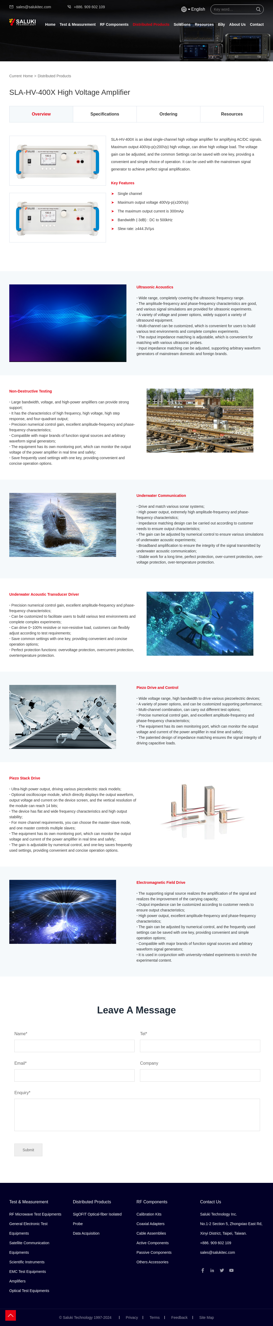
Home (50, 24)
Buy (221, 24)
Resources (204, 24)
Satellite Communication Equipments (29, 1248)
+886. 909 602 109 (86, 7)
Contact (257, 24)
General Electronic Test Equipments (28, 1228)
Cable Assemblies (151, 1233)
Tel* (197, 1039)
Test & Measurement (78, 24)
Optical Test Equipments (29, 1291)
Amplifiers (17, 1281)
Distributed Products (151, 24)
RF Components (114, 24)
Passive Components (153, 1252)
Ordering (169, 114)
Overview (41, 114)
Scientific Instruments (27, 1262)
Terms (154, 1317)
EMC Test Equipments (27, 1271)
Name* (71, 1039)
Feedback (179, 1317)
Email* (71, 1069)
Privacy (132, 1317)
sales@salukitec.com (30, 7)
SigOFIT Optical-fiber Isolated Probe (97, 1219)
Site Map (206, 1317)
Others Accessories (152, 1262)
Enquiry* (137, 1111)
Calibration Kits (148, 1214)
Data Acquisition (86, 1233)
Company (197, 1069)
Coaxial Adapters (150, 1224)
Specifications (104, 114)
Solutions (182, 24)
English (198, 9)
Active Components (152, 1243)
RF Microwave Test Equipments (35, 1214)
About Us (237, 24)
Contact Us (210, 1202)
